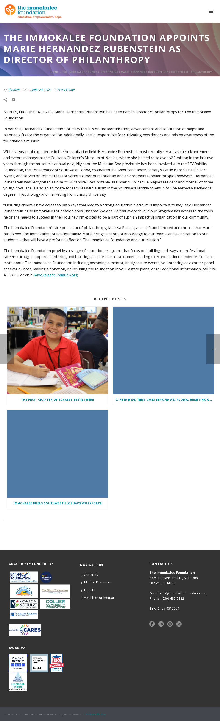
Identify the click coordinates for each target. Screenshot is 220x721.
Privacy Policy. (96, 714)
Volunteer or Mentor (97, 597)
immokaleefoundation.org (55, 274)
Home (54, 72)
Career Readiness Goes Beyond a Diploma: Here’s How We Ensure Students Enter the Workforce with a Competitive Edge (164, 400)
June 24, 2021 (42, 89)
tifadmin (14, 89)
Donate (88, 590)
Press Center (66, 89)
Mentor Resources (96, 582)
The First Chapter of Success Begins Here (57, 400)
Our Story (89, 574)
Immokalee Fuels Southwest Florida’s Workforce (58, 503)
